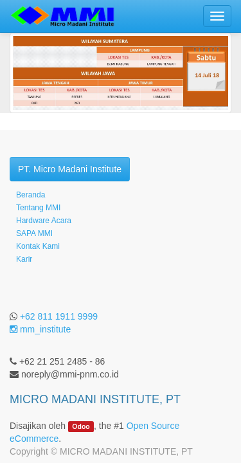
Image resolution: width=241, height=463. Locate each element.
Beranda (30, 194)
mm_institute (40, 329)
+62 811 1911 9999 (59, 316)
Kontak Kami (38, 246)
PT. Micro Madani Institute (69, 169)
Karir (24, 259)
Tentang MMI (38, 207)
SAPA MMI (34, 233)
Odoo (80, 426)
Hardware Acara (43, 220)
